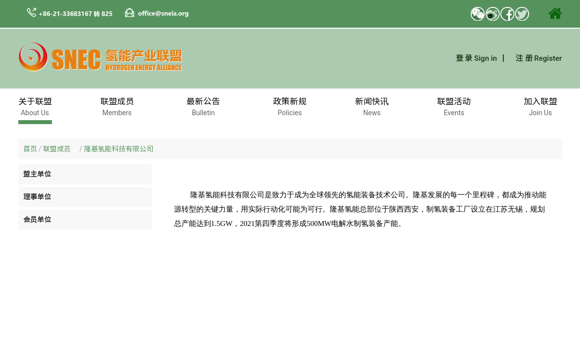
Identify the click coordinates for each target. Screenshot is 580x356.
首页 (30, 148)
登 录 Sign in (476, 58)
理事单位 (37, 196)
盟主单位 (37, 174)
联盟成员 (60, 148)
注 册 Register (539, 58)
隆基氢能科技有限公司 (118, 148)
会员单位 (37, 219)
